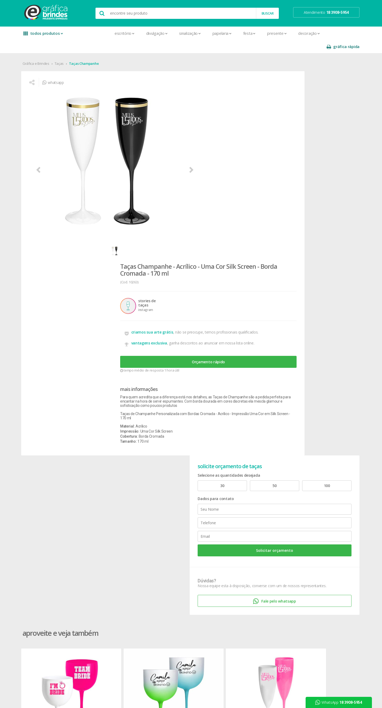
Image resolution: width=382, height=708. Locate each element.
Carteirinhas (110, 532)
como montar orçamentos (250, 500)
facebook (303, 474)
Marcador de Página (117, 570)
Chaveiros (172, 494)
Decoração (277, 33)
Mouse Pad (174, 519)
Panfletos (108, 576)
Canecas (171, 481)
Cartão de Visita (113, 519)
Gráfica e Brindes (45, 50)
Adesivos (108, 474)
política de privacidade (246, 494)
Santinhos (109, 627)
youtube (302, 488)
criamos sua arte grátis (188, 137)
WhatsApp (341, 702)
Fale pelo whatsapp (311, 223)
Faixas (106, 551)
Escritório (93, 33)
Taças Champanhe (93, 50)
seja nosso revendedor (56, 487)
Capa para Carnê (114, 506)
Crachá (106, 538)
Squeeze (172, 545)
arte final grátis (304, 517)
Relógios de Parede (180, 538)
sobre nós (45, 474)
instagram (303, 481)
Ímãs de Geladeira (115, 564)
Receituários (110, 608)
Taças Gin (46, 375)
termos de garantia (244, 481)
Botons (170, 474)
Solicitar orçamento (312, 164)
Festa (217, 33)
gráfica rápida (333, 33)
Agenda (107, 481)
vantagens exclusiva (184, 151)
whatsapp (63, 73)
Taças (68, 50)
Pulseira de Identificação (121, 602)
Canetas (171, 487)
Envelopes (109, 545)
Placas (106, 596)
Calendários (110, 500)
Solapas (107, 634)
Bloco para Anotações (119, 494)
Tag (103, 640)
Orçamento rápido (208, 174)
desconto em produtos (311, 523)
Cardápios (109, 513)
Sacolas (107, 621)
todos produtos (51, 35)
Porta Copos (175, 525)
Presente (245, 33)
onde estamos (49, 481)
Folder (106, 557)
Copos (170, 500)
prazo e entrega (241, 487)
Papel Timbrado (113, 583)
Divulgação (125, 33)
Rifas (104, 615)
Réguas (170, 532)
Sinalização (158, 33)
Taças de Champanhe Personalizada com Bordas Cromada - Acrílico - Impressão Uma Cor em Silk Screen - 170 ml (207, 235)
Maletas (171, 513)
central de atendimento (247, 474)
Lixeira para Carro (178, 506)
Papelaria (190, 33)
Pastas (106, 589)
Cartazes (108, 525)
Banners (107, 487)
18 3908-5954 (242, 529)
